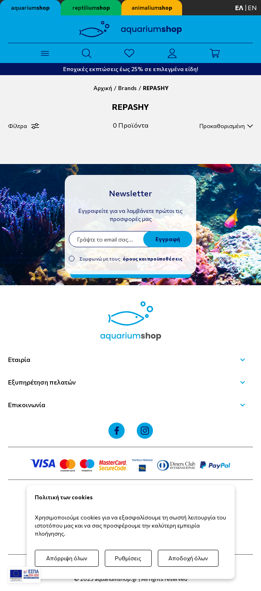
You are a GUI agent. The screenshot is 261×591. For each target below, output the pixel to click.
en (252, 7)
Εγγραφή (167, 239)
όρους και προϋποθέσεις (152, 258)
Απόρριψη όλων (66, 558)
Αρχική (102, 87)
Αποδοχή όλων (188, 558)
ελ (239, 7)
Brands (127, 87)
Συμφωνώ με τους (130, 258)
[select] (225, 126)
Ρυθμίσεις (128, 558)
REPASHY (156, 87)
